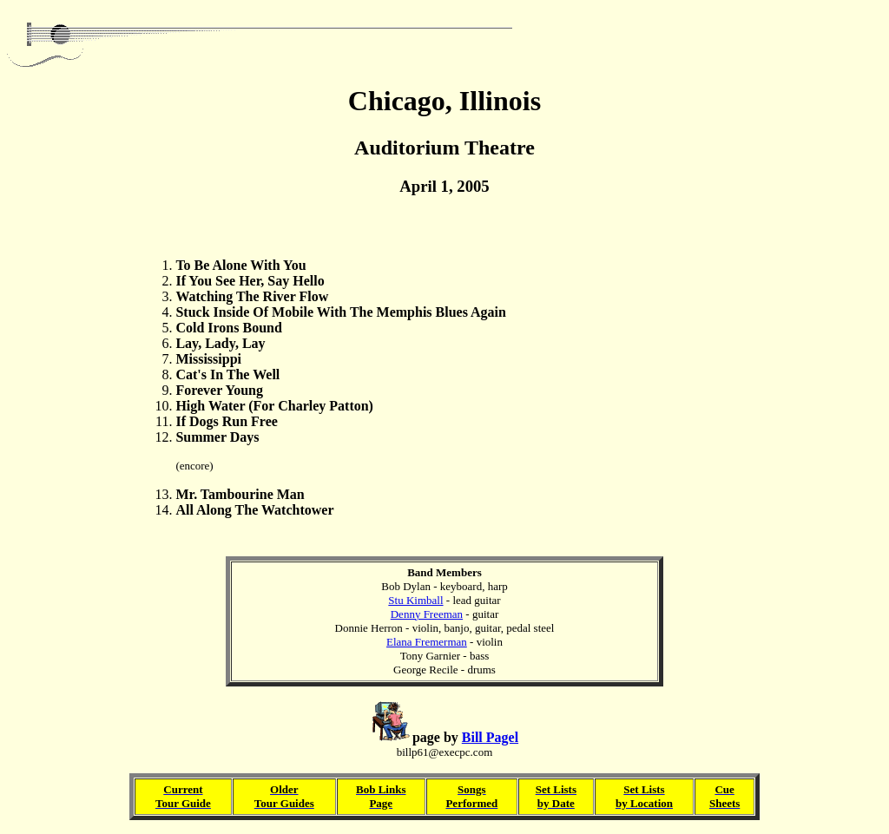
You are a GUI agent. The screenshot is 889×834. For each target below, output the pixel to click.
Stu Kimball (415, 600)
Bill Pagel (490, 737)
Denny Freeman (427, 614)
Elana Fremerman (426, 641)
